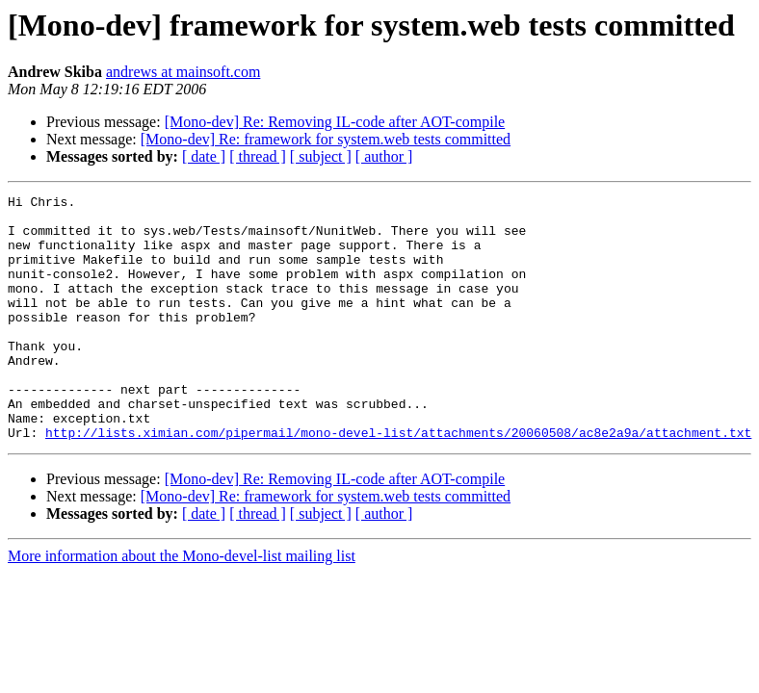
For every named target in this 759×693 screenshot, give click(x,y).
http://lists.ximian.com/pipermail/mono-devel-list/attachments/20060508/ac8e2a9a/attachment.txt (398, 481)
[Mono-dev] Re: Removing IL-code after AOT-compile (335, 122)
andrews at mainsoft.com (183, 72)
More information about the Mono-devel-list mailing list (181, 605)
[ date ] (203, 156)
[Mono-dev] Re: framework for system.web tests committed (325, 139)
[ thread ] (257, 156)
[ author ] (384, 156)
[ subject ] (321, 156)
